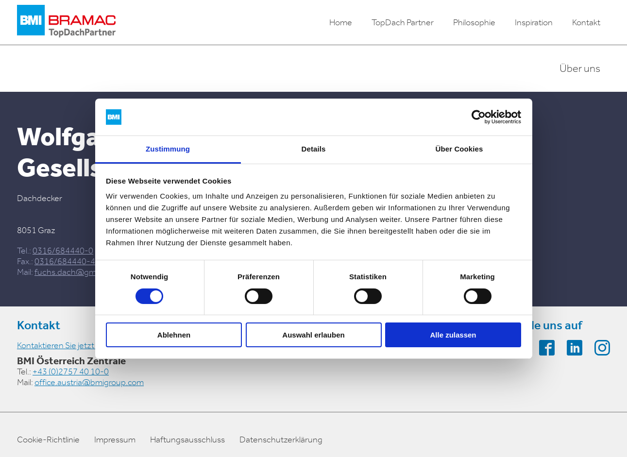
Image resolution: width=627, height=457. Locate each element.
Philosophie (474, 22)
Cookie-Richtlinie (48, 439)
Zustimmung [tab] (168, 149)
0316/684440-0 (63, 250)
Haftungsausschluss (187, 439)
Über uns (579, 68)
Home (340, 22)
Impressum (115, 439)
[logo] (66, 22)
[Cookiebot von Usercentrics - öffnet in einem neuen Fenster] (478, 117)
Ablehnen (173, 335)
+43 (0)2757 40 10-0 (71, 371)
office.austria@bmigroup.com (89, 382)
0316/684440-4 (64, 261)
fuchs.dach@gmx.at (71, 272)
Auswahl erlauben (313, 335)
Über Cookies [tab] (459, 149)
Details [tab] (314, 149)
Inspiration (534, 22)
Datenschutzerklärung (280, 439)
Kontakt (586, 22)
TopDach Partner (403, 22)
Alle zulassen (453, 335)
